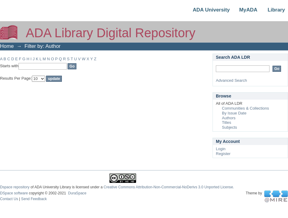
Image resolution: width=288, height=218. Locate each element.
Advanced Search (231, 80)
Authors (229, 118)
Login (221, 149)
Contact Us (9, 199)
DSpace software (14, 193)
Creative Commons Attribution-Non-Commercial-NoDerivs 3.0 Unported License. (169, 187)
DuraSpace (77, 193)
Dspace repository (14, 187)
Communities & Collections (245, 108)
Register (223, 153)
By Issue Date (234, 113)
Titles (226, 122)
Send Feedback (34, 199)
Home (7, 46)
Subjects (229, 127)
